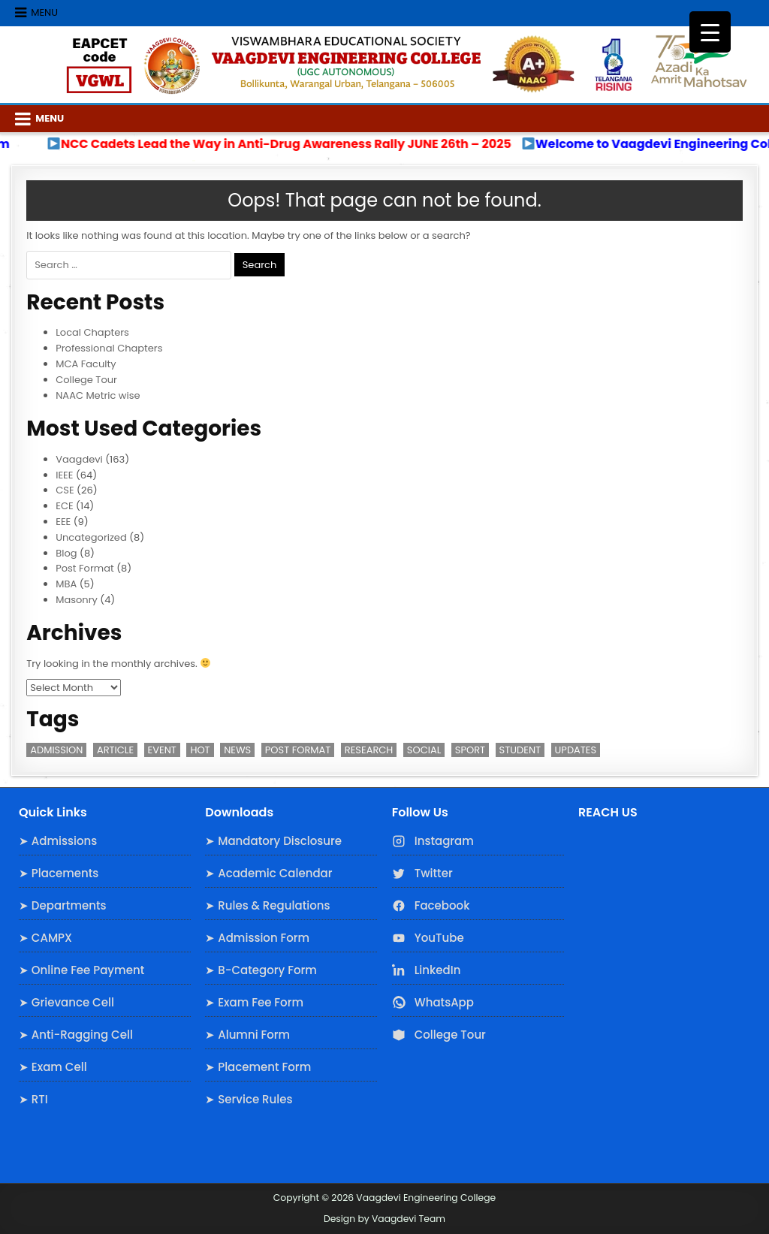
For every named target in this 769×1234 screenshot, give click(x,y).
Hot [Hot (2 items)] (200, 750)
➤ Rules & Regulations (267, 905)
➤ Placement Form (258, 1067)
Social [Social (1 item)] (424, 750)
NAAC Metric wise (98, 395)
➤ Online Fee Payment (81, 970)
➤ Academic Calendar (268, 873)
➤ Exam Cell (53, 1067)
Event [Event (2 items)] (162, 750)
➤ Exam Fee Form (254, 1002)
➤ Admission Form (257, 938)
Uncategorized (91, 537)
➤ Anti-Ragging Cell (76, 1034)
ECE (64, 506)
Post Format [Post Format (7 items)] (298, 750)
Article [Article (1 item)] (115, 750)
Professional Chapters (109, 348)
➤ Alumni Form (247, 1034)
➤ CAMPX (45, 938)
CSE (65, 490)
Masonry (77, 600)
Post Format (84, 568)
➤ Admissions (58, 841)
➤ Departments (63, 905)
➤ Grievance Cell (66, 1002)
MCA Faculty (86, 364)
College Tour (86, 380)
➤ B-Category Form (261, 970)
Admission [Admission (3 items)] (56, 750)
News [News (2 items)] (237, 750)
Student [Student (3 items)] (520, 750)
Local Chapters (92, 332)
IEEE (64, 475)
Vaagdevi (79, 459)
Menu (44, 12)
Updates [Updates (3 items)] (576, 750)
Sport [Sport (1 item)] (470, 750)
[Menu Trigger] (710, 32)
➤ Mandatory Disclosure (273, 841)
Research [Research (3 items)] (369, 750)
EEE (63, 521)
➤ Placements (58, 873)
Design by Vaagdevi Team (384, 1218)
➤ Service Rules (248, 1099)
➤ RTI (33, 1099)
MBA (66, 584)
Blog (66, 553)
